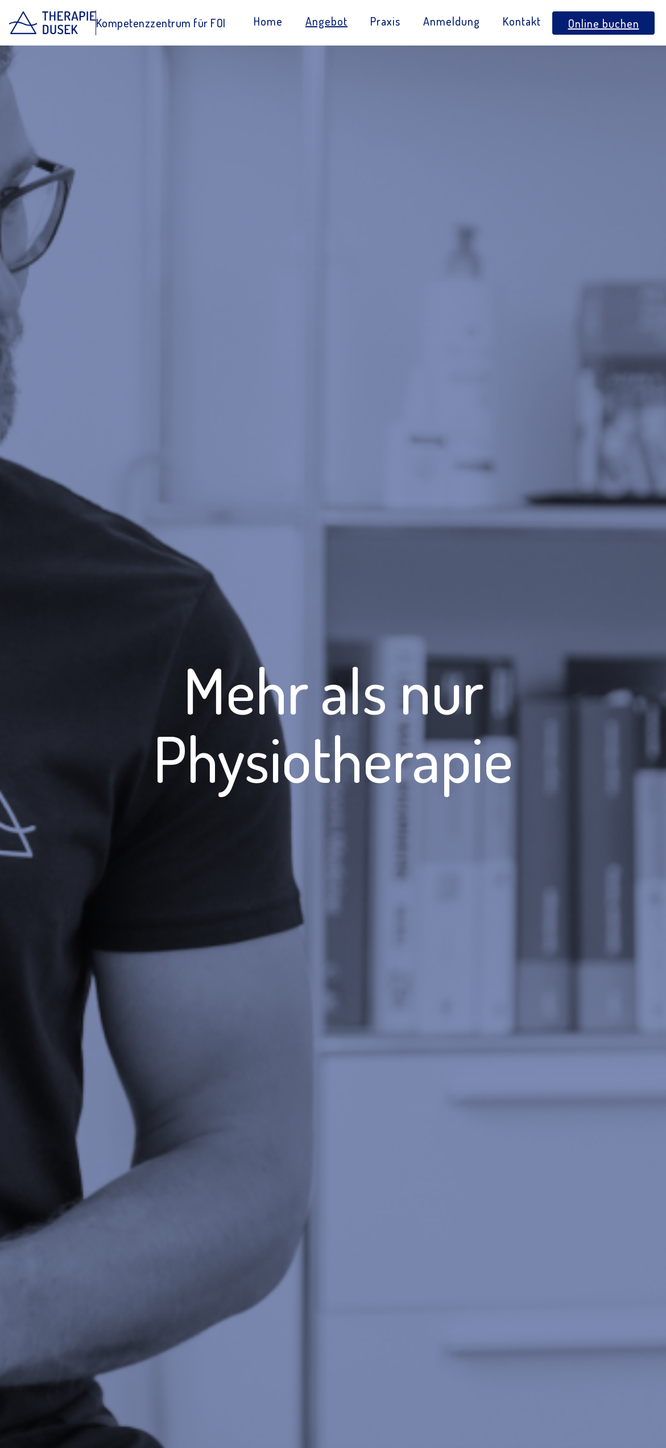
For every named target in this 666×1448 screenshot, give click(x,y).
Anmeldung (451, 21)
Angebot (326, 21)
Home (268, 21)
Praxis (385, 21)
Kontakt (522, 21)
